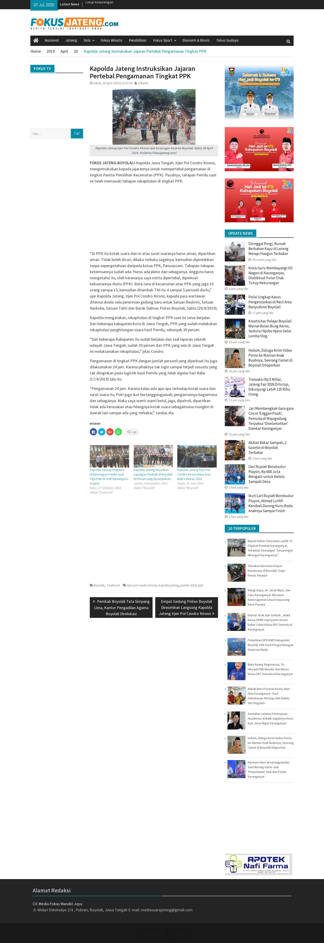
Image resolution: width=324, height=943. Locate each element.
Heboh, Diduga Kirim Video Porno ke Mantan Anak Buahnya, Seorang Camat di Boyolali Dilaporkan (270, 358)
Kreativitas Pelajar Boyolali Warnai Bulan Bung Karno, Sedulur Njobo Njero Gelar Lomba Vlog (270, 328)
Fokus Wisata (111, 40)
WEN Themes (177, 936)
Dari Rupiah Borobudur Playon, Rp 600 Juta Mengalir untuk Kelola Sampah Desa (267, 474)
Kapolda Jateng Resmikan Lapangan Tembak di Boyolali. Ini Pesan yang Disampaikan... (153, 474)
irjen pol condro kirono (142, 585)
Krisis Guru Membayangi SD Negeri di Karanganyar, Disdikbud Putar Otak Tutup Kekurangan (270, 275)
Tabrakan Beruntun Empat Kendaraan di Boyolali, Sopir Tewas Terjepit (266, 570)
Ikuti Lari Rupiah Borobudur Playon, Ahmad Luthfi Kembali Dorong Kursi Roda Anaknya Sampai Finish (271, 503)
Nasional (52, 40)
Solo (87, 40)
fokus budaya (227, 40)
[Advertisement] (154, 218)
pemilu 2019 (188, 585)
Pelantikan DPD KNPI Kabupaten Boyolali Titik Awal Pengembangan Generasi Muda (270, 645)
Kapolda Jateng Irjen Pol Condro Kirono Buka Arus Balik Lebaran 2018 (194, 474)
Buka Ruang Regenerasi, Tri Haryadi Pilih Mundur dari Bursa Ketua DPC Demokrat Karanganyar (270, 669)
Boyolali (99, 585)
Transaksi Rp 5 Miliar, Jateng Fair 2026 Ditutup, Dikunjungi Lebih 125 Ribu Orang (269, 387)
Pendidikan (137, 40)
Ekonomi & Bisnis (196, 40)
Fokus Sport (162, 40)
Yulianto (143, 83)
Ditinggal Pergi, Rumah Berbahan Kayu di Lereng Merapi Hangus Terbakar (268, 248)
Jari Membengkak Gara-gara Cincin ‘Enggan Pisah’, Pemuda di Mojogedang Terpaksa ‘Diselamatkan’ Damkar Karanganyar (271, 418)
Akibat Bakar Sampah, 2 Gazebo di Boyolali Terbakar (267, 447)
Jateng (71, 40)
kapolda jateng (169, 585)
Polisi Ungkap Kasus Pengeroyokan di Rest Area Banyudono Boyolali (270, 302)
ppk (200, 585)
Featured (113, 585)
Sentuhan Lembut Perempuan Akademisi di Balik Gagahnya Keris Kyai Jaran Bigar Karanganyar (270, 718)
